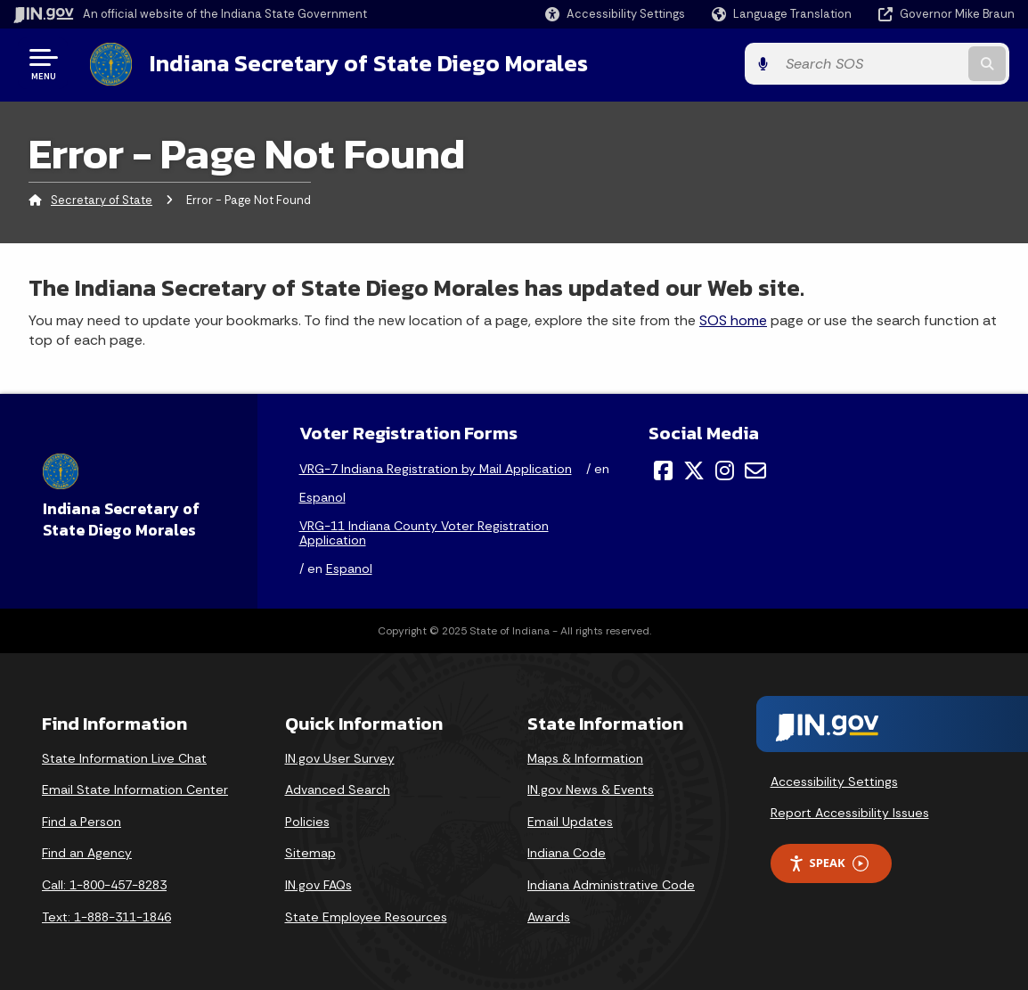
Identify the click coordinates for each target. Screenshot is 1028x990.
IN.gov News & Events (590, 789)
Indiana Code (566, 853)
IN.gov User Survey (340, 757)
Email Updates (570, 821)
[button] (615, 13)
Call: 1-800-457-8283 (104, 884)
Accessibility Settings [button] (834, 781)
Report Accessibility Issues (850, 812)
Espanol (322, 496)
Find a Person (81, 821)
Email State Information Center (135, 789)
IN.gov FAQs (318, 884)
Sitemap (310, 853)
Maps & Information (585, 757)
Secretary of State (101, 200)
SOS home (733, 319)
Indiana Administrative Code (611, 884)
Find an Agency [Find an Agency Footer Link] (87, 853)
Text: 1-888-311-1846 (106, 916)
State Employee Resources (366, 916)
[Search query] (901, 63)
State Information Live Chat (124, 757)
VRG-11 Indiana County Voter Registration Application (424, 532)
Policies (307, 821)
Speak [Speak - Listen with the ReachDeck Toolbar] (828, 862)
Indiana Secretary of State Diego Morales (363, 63)
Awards (548, 916)
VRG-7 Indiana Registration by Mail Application (435, 468)
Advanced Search (337, 789)
